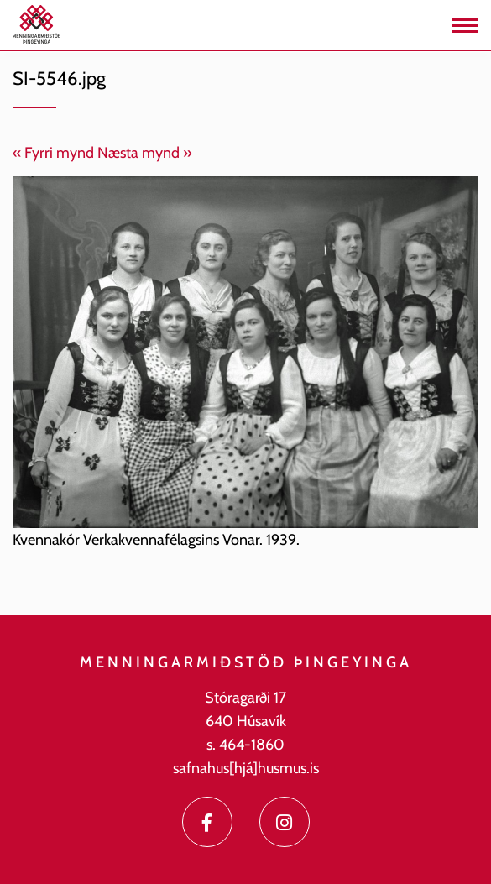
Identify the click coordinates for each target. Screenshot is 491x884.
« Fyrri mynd (53, 153)
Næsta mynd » (144, 153)
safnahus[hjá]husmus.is (246, 768)
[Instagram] (284, 822)
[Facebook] (207, 822)
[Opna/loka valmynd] (465, 25)
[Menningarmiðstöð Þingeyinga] (36, 23)
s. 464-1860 (245, 744)
